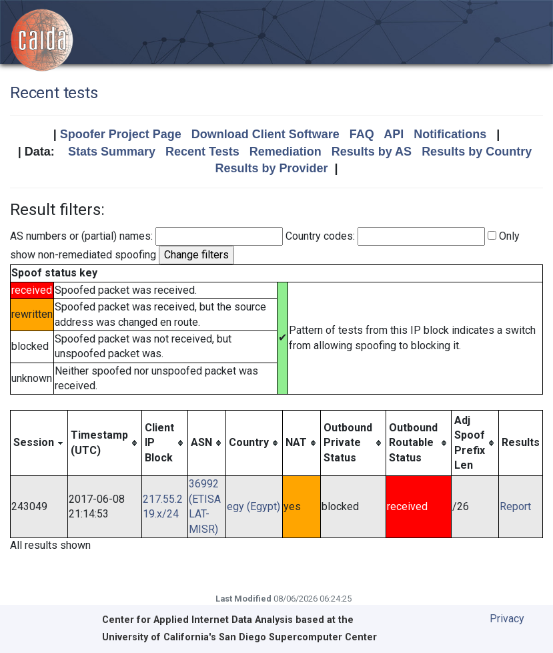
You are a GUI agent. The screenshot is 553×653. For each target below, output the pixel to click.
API (394, 134)
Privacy (507, 618)
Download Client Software (265, 134)
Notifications (450, 134)
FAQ (362, 134)
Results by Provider (271, 168)
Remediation (285, 151)
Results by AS (372, 151)
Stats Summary (111, 151)
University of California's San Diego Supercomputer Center (239, 637)
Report (515, 506)
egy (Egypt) (253, 506)
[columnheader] (39, 443)
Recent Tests (202, 151)
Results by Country (477, 151)
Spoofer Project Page (120, 134)
